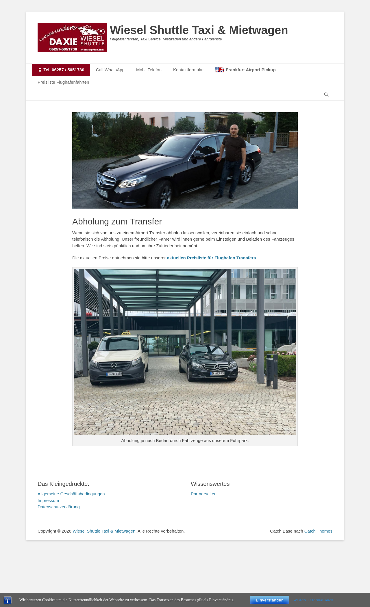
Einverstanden (270, 600)
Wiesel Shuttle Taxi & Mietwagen (199, 30)
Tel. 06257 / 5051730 (61, 69)
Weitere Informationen (313, 600)
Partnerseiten (204, 493)
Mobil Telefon (149, 69)
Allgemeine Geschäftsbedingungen (71, 493)
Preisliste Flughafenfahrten (63, 82)
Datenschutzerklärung (59, 506)
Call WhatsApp (110, 69)
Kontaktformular (188, 69)
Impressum (48, 500)
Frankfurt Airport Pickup (251, 69)
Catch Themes (318, 531)
